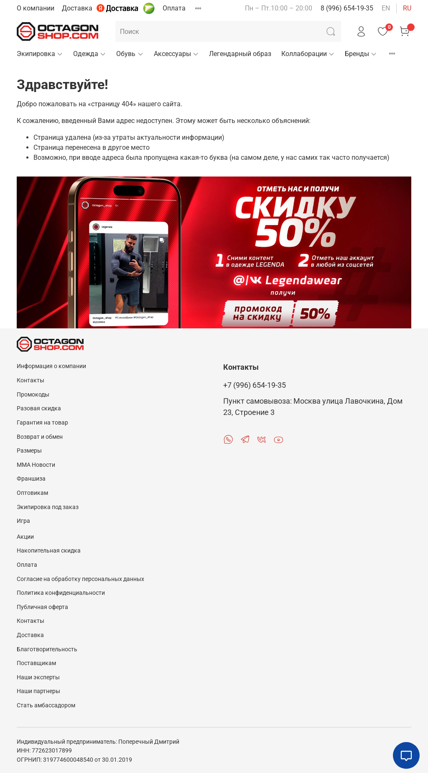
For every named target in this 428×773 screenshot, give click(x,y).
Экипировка (40, 54)
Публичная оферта (42, 607)
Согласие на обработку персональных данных (80, 579)
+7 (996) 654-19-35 (254, 385)
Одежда (89, 54)
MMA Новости (36, 464)
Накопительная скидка (49, 550)
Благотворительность (47, 649)
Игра (23, 521)
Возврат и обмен (40, 436)
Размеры (29, 450)
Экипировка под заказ (48, 507)
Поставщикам (36, 663)
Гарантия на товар (42, 422)
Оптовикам (32, 493)
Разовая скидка (39, 408)
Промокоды (33, 394)
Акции (25, 536)
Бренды (361, 54)
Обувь (129, 54)
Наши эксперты (38, 677)
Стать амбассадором (46, 705)
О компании (35, 8)
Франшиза (31, 478)
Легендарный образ (240, 54)
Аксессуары (176, 54)
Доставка (77, 8)
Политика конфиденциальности (61, 592)
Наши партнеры (38, 691)
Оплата (174, 8)
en (386, 8)
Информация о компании (51, 366)
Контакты (30, 380)
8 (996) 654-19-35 (347, 8)
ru (407, 8)
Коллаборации (308, 54)
